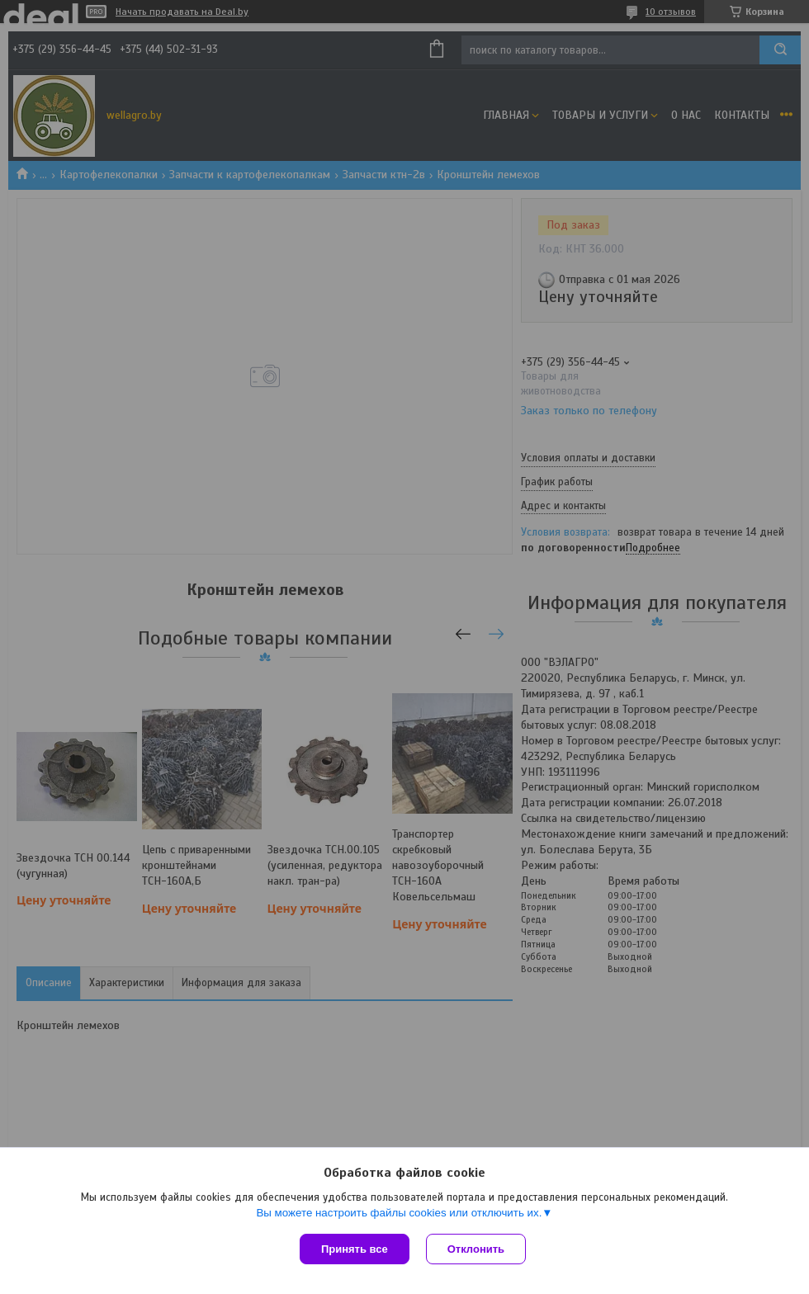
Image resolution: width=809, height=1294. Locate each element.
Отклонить (475, 1249)
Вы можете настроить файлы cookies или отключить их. (399, 1213)
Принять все (354, 1249)
